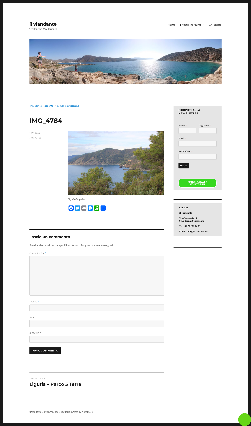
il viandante (43, 24)
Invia (183, 165)
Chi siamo (215, 24)
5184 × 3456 (35, 137)
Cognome (204, 125)
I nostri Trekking (190, 24)
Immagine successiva (68, 105)
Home (172, 24)
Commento (37, 253)
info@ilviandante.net (197, 231)
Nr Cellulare (184, 151)
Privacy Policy (51, 412)
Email (34, 317)
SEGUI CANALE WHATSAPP (197, 183)
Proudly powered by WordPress (77, 412)
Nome (34, 301)
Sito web (35, 333)
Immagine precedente (41, 105)
